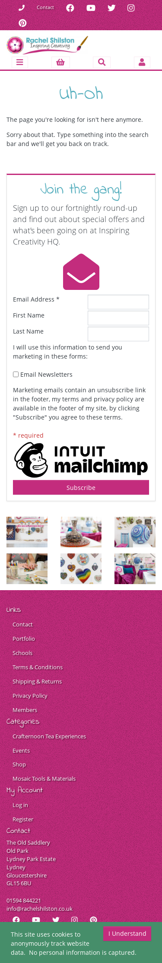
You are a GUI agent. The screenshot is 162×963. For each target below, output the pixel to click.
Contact (45, 7)
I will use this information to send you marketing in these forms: (67, 351)
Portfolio (24, 638)
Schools (22, 653)
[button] (60, 62)
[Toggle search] (102, 62)
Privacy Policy (30, 695)
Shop (19, 764)
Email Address (36, 299)
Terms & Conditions (38, 667)
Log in (20, 805)
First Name (28, 315)
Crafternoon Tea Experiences (49, 736)
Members (25, 710)
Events (21, 750)
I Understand (127, 933)
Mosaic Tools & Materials (44, 778)
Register (23, 819)
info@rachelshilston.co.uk (39, 908)
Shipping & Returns (37, 681)
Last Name (28, 331)
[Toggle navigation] (20, 62)
